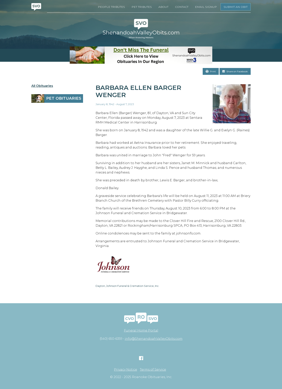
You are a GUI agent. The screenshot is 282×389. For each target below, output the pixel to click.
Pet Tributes (142, 7)
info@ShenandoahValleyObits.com (154, 339)
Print (211, 71)
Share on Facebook (235, 71)
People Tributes (111, 7)
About (163, 7)
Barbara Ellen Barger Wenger (138, 91)
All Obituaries (42, 86)
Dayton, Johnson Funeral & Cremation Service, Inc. (127, 285)
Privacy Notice (125, 369)
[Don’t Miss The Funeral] (141, 55)
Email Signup (206, 7)
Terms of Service (153, 369)
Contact (181, 7)
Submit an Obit (236, 7)
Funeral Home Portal (141, 330)
